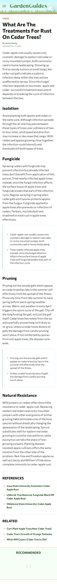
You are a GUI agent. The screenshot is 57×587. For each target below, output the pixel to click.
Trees (5, 19)
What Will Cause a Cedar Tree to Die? (27, 539)
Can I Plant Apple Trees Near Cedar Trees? (29, 528)
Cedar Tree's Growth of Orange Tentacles (29, 534)
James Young (11, 43)
